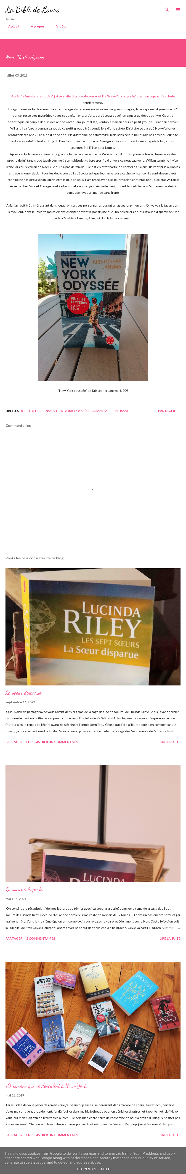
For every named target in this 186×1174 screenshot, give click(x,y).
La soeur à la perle (24, 889)
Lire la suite (170, 742)
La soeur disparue (23, 692)
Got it (106, 1169)
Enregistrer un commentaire (52, 742)
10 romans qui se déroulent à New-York (46, 1086)
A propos (35, 26)
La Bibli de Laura (32, 9)
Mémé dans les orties (37, 96)
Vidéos (58, 26)
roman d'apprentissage (110, 411)
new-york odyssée (72, 411)
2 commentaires (40, 938)
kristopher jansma (38, 411)
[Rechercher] (167, 8)
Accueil (10, 26)
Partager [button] (166, 411)
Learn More (86, 1169)
